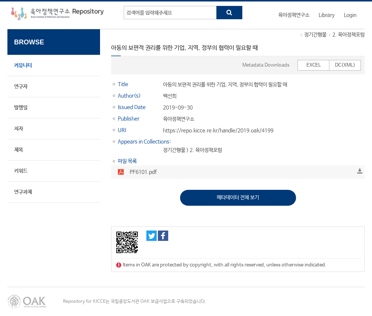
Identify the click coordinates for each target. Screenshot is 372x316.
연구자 (20, 87)
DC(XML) (345, 65)
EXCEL (313, 65)
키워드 (20, 171)
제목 (18, 150)
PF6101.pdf (143, 172)
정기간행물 (315, 35)
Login (350, 15)
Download (360, 171)
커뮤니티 (23, 65)
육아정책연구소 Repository (57, 15)
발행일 (20, 108)
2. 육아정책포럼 (348, 35)
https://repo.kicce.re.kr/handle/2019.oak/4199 (218, 131)
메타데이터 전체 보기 (238, 198)
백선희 (169, 96)
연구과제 (23, 192)
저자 (18, 129)
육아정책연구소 (293, 15)
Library (327, 15)
